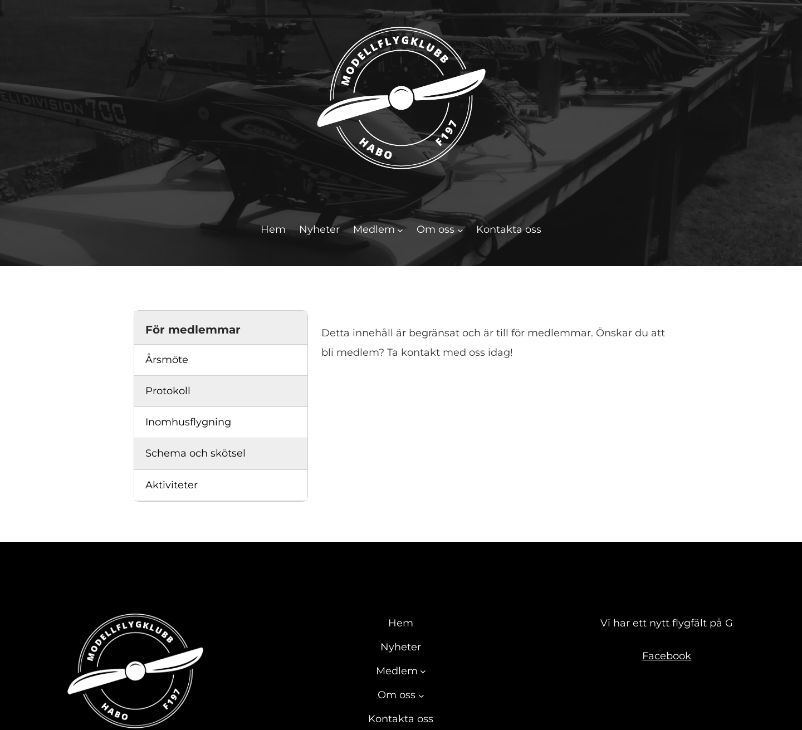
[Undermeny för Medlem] (400, 230)
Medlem (374, 229)
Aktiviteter (171, 485)
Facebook (666, 656)
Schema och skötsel (195, 453)
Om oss (435, 229)
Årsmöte (166, 360)
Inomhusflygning (188, 422)
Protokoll (167, 391)
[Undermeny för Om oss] (460, 230)
